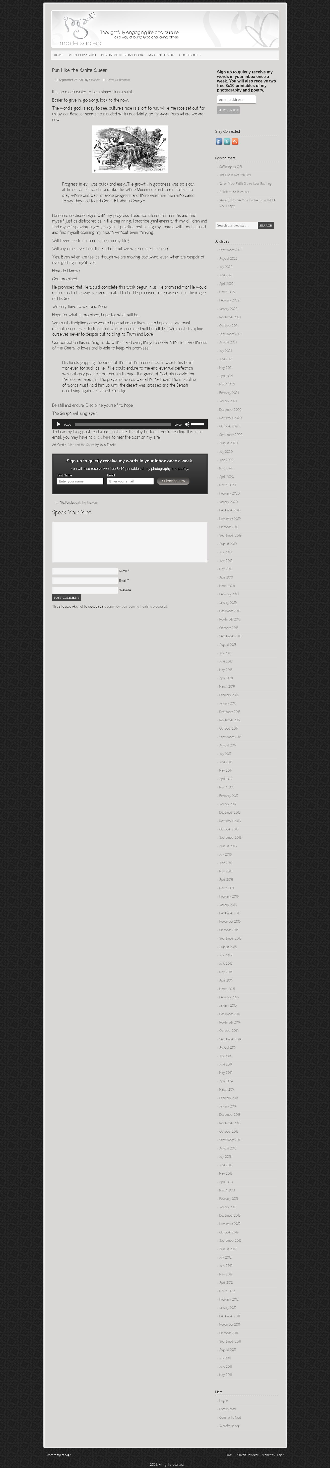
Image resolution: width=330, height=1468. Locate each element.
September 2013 (230, 1140)
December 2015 (229, 913)
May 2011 (225, 1375)
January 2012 (228, 1308)
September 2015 (230, 938)
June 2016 (225, 863)
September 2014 (230, 1039)
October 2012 (228, 1232)
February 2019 (229, 594)
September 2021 (230, 334)
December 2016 (229, 812)
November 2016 (230, 821)
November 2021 (230, 317)
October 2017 (228, 728)
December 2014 (229, 1014)
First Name (64, 475)
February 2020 (229, 493)
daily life (81, 503)
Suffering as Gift (230, 167)
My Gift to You (161, 55)
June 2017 (225, 762)
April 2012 (226, 1282)
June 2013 (225, 1165)
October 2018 (228, 628)
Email (111, 475)
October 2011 (228, 1333)
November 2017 (229, 720)
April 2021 (226, 376)
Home (58, 55)
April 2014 (226, 1081)
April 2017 (226, 779)
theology (92, 503)
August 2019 (228, 544)
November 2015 (230, 921)
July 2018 (225, 653)
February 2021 (229, 393)
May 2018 (225, 670)
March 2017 (227, 787)
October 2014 (228, 1031)
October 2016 (228, 829)
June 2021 (225, 359)
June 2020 (226, 460)
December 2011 (229, 1316)
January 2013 (227, 1207)
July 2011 (225, 1358)
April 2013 (226, 1182)
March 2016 (227, 888)
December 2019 (229, 510)
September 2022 (230, 250)
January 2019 (228, 603)
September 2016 (230, 837)
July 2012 (225, 1257)
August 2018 (227, 645)
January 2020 (228, 502)
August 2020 (228, 443)
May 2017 (225, 770)
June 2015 (225, 963)
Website (125, 590)
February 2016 (229, 896)
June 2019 (225, 561)
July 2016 (225, 854)
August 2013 (227, 1148)
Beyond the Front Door (122, 55)
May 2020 (226, 468)
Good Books (190, 55)
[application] (130, 424)
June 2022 (226, 275)
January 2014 (228, 1106)
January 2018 (227, 703)
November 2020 (230, 418)
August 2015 (228, 947)
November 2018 (229, 619)
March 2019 (227, 586)
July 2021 (225, 351)
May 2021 (225, 368)
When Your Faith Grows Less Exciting (245, 184)
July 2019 (225, 552)
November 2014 (230, 1022)
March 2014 (227, 1089)
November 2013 (229, 1123)
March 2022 (227, 292)
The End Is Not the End (235, 175)
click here (102, 438)
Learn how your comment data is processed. (137, 606)
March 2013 (227, 1190)
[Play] (58, 424)
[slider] (123, 424)
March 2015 (227, 989)
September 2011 (230, 1341)
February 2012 (229, 1299)
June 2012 (225, 1266)
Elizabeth (94, 80)
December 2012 (229, 1215)
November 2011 (229, 1324)
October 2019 (228, 527)
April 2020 (226, 477)
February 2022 (229, 300)
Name (123, 571)
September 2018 (230, 636)
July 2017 (225, 754)
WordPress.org (229, 1426)
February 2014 (229, 1098)
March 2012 (227, 1291)
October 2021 (228, 326)
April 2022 (226, 284)
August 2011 (227, 1350)
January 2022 (228, 309)
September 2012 (230, 1240)
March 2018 (227, 686)
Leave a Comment (118, 80)
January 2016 (228, 905)
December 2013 (229, 1115)
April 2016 (226, 879)
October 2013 (228, 1131)
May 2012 (225, 1274)
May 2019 (225, 569)
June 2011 (225, 1366)
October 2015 (228, 930)
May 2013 (225, 1173)
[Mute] (187, 424)
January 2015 (228, 1005)
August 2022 (228, 258)
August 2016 (228, 846)
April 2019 (226, 577)
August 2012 (228, 1249)
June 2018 (225, 661)
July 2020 (226, 452)
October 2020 (229, 426)
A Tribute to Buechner (234, 192)
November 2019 (230, 519)
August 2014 (228, 1047)
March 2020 (227, 485)
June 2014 (225, 1064)
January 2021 (228, 401)
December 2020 (230, 410)
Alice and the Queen (81, 445)
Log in (223, 1401)
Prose (229, 1455)
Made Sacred (107, 29)
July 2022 (225, 267)
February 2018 (228, 695)
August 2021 (228, 342)
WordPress (268, 1455)
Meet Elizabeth (82, 55)
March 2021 (227, 384)
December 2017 (229, 712)
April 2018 (226, 678)
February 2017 (228, 796)
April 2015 (226, 980)
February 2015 (229, 997)
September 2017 (230, 737)
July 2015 (225, 955)
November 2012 (230, 1224)
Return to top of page (58, 1455)
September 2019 (230, 535)
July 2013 (225, 1157)
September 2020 (230, 435)
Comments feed (230, 1417)
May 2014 (225, 1073)
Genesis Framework (248, 1455)
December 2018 (229, 611)
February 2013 (228, 1198)
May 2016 (225, 871)
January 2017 (227, 804)
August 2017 (227, 745)
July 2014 (225, 1056)
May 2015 (225, 972)
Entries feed (227, 1409)
